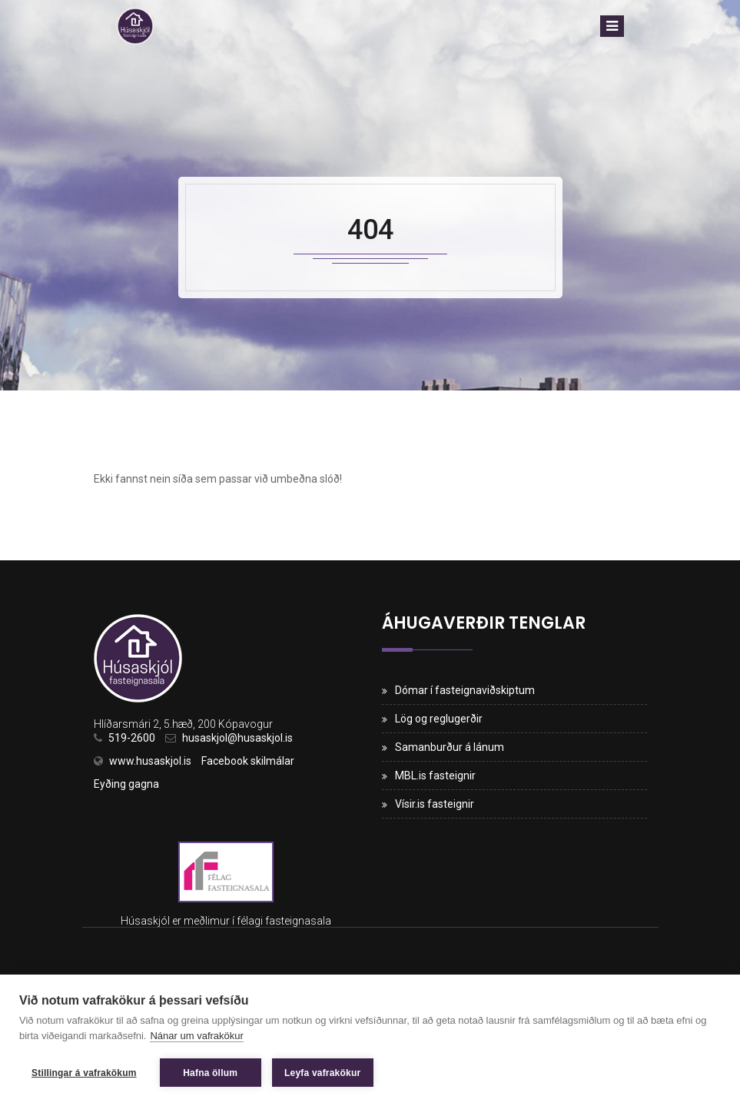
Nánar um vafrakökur (196, 1035)
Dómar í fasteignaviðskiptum (465, 690)
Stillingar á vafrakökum (84, 1073)
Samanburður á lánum (449, 747)
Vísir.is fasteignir (434, 804)
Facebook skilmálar (247, 761)
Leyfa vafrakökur (322, 1073)
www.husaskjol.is (150, 761)
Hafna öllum (210, 1073)
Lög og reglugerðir (439, 718)
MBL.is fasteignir (435, 775)
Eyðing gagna (126, 784)
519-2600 (131, 738)
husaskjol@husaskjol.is (237, 738)
